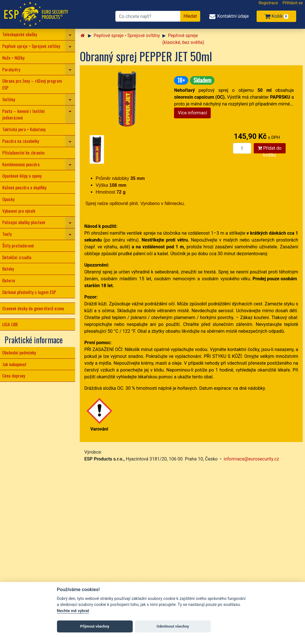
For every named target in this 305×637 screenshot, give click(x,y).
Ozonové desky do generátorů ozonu (33, 308)
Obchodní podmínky (19, 352)
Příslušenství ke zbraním (23, 152)
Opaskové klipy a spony (22, 175)
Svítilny (8, 99)
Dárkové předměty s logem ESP (29, 292)
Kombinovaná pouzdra (21, 164)
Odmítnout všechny (173, 626)
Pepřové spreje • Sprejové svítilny (31, 45)
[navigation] (70, 34)
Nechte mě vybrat (73, 610)
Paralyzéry (11, 69)
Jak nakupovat (14, 364)
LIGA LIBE (10, 324)
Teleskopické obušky (19, 34)
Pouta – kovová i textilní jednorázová (23, 114)
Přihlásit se (293, 3)
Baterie (8, 280)
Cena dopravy (13, 375)
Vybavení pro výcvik (18, 210)
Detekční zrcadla (16, 257)
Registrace (268, 3)
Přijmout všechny (94, 626)
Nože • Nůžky (13, 57)
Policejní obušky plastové (23, 222)
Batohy (8, 268)
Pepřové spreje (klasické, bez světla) (183, 39)
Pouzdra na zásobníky (20, 140)
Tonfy (7, 233)
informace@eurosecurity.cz (251, 459)
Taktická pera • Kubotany (24, 129)
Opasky (8, 199)
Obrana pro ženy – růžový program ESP (32, 84)
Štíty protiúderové (18, 245)
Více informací (192, 112)
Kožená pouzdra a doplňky (24, 187)
